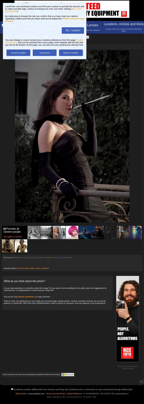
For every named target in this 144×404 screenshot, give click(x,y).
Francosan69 (23, 268)
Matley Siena (34, 268)
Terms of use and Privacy (55, 394)
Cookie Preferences (74, 394)
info (131, 368)
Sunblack (45, 268)
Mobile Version (21, 394)
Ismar (48, 257)
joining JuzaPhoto (26, 297)
